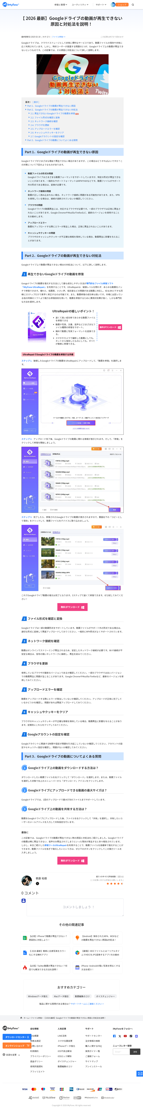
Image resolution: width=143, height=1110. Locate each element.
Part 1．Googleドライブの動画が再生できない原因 (51, 105)
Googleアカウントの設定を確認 (50, 136)
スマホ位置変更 (65, 1040)
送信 (135, 1051)
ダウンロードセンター (15, 1037)
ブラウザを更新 (42, 125)
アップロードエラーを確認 (47, 128)
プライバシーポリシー (40, 1056)
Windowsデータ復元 (38, 996)
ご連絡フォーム (92, 1056)
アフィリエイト (37, 1071)
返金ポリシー (36, 1061)
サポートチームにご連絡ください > (87, 1003)
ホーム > (27, 1018)
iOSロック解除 (65, 1056)
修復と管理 (59, 4)
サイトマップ (91, 1061)
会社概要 (34, 1035)
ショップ (122, 4)
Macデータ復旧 (61, 996)
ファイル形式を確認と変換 (47, 117)
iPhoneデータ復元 (66, 1045)
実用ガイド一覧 (92, 1051)
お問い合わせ (36, 1045)
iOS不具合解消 (65, 1051)
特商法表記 (35, 1040)
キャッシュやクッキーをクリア (49, 132)
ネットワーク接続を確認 (46, 121)
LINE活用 (62, 1035)
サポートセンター (93, 1035)
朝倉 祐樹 (41, 878)
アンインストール (93, 1066)
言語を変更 (11, 1054)
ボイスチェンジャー (105, 996)
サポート (100, 4)
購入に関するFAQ (93, 1045)
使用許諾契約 (36, 1066)
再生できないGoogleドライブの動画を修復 (55, 113)
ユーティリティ (79, 4)
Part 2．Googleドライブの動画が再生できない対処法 (52, 109)
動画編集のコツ (82, 996)
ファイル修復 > (37, 1018)
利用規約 (34, 1051)
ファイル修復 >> (58, 36)
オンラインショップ (14, 1045)
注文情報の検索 (92, 1040)
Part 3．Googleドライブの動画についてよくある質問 (52, 140)
